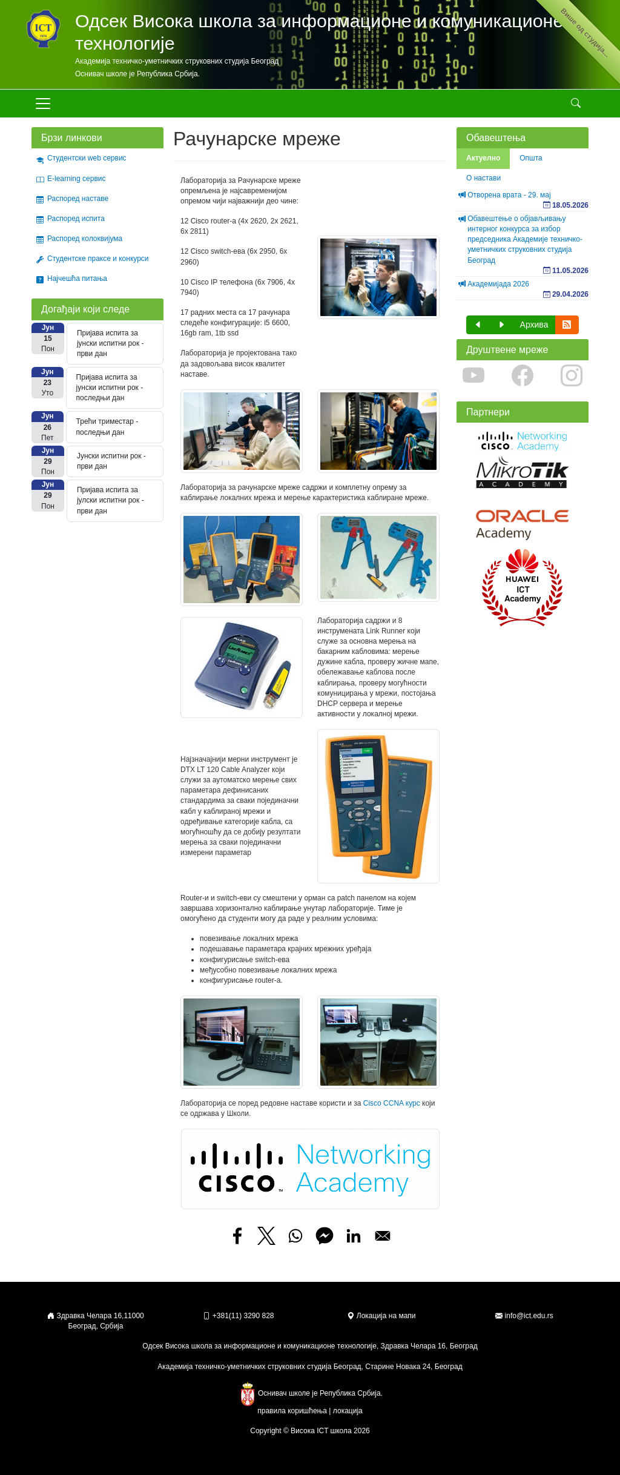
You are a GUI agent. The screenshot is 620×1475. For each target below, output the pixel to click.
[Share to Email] (383, 1236)
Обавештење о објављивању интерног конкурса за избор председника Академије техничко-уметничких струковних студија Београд (524, 239)
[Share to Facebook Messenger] (324, 1236)
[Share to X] (266, 1236)
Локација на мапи (381, 1316)
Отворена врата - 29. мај (509, 195)
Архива (534, 324)
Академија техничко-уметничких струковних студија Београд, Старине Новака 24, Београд (309, 1366)
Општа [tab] (530, 158)
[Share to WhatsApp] (295, 1236)
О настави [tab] (483, 178)
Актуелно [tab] (483, 158)
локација (348, 1411)
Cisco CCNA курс (391, 1103)
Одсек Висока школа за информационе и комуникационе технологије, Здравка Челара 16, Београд (309, 1346)
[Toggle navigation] (43, 103)
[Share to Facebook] (237, 1236)
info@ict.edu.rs (529, 1316)
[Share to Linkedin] (353, 1236)
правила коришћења (292, 1411)
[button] (478, 324)
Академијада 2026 (498, 284)
